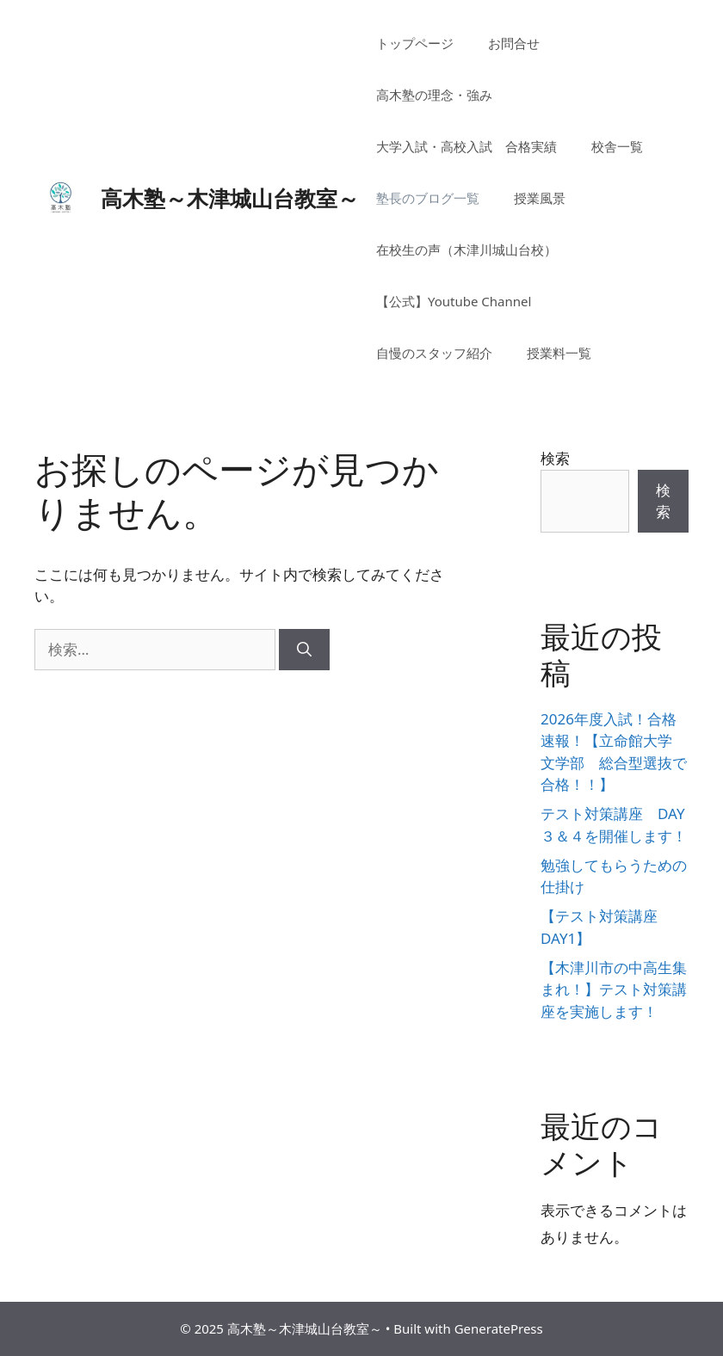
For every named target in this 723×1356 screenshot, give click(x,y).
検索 (555, 458)
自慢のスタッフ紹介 (434, 352)
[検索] (304, 649)
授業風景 (539, 197)
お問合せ (514, 43)
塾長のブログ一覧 (427, 197)
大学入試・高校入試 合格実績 (466, 146)
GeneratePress (498, 1328)
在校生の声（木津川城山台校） (466, 249)
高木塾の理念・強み (434, 94)
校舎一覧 (617, 146)
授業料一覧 (559, 352)
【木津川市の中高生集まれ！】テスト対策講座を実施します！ (614, 989)
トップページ (415, 43)
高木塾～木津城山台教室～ (230, 198)
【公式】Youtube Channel (453, 301)
